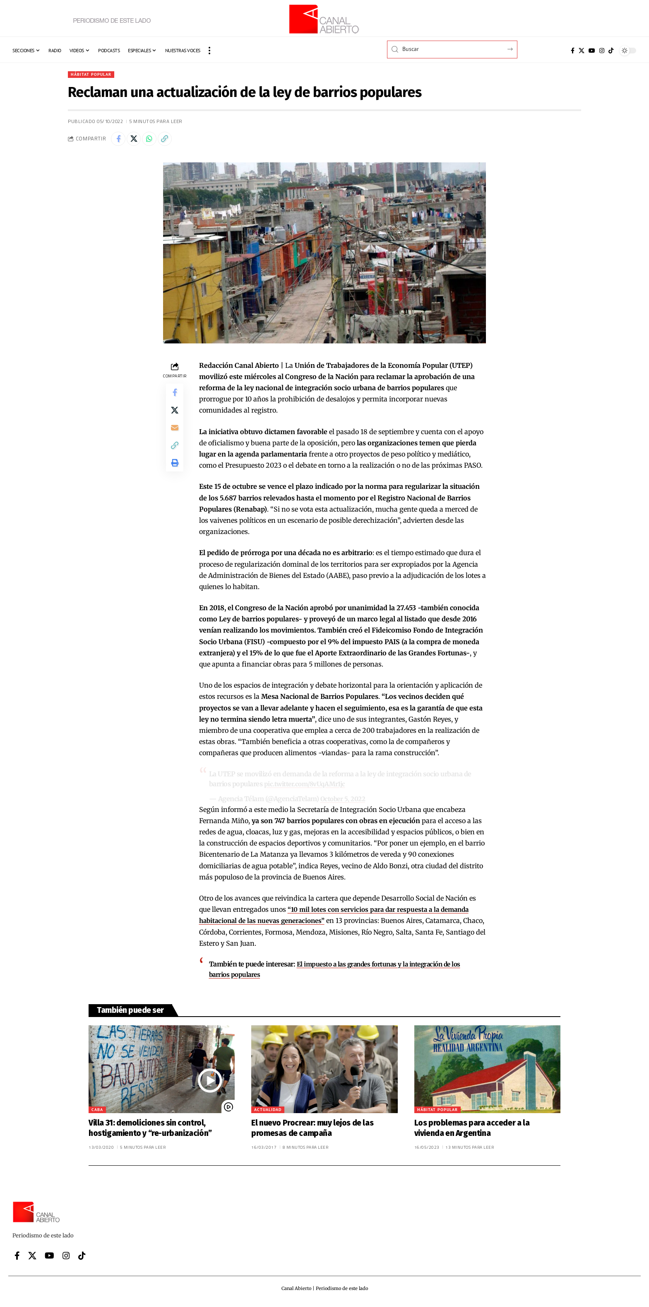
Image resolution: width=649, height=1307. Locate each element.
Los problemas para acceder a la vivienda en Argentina (472, 1130)
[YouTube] (592, 50)
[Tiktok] (610, 50)
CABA (97, 1112)
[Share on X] (137, 141)
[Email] (175, 437)
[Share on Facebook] (119, 141)
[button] (209, 50)
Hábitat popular (94, 75)
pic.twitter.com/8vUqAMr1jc (306, 787)
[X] (582, 50)
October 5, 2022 (344, 801)
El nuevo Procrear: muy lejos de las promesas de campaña (312, 1130)
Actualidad (267, 1112)
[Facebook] (573, 50)
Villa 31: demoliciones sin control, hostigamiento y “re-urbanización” (150, 1130)
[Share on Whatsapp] (155, 141)
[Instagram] (601, 50)
